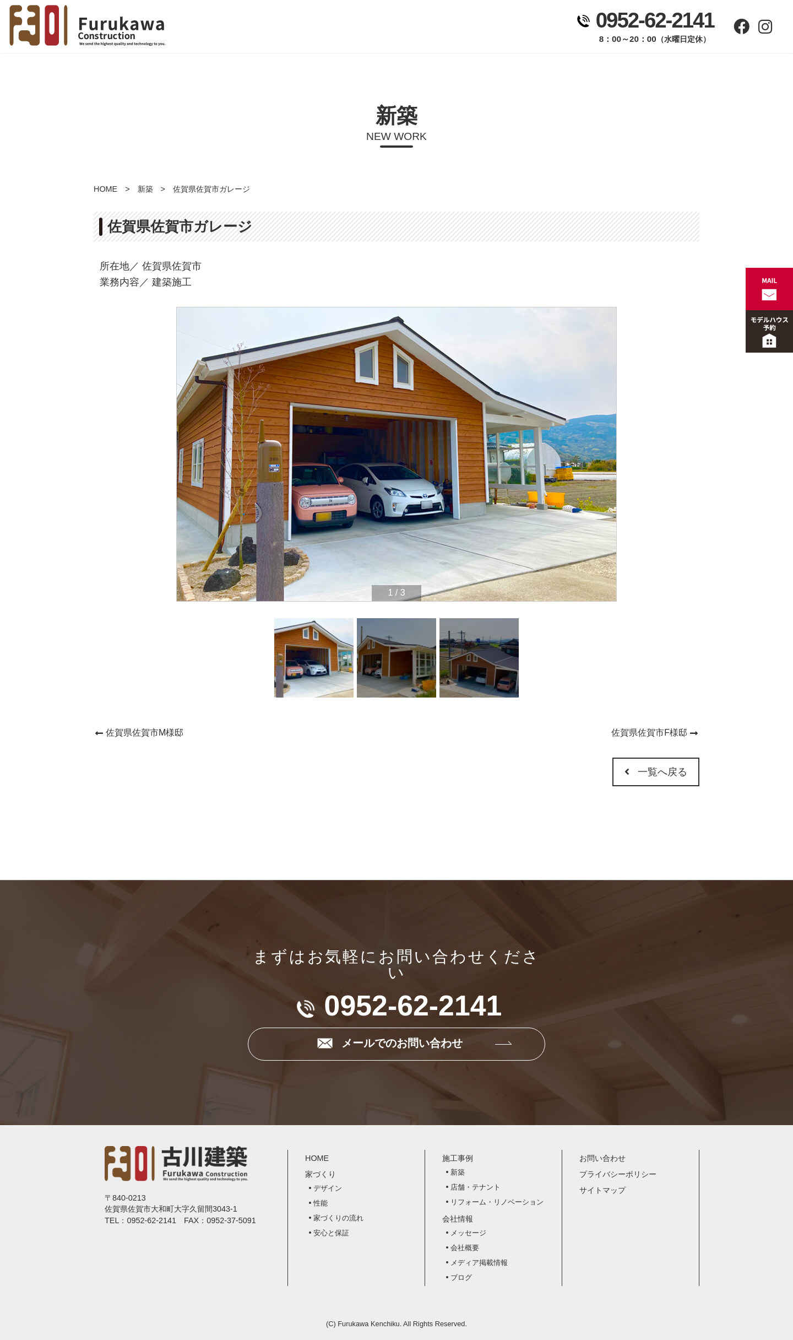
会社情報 (451, 28)
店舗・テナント (475, 1187)
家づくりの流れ (338, 1218)
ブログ (461, 1277)
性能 (320, 1203)
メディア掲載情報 (479, 1262)
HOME (105, 189)
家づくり (308, 28)
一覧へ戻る (655, 771)
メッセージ (468, 1233)
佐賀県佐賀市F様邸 (649, 732)
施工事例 (379, 28)
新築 (145, 189)
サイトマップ (602, 1190)
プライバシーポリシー (617, 1174)
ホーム (237, 28)
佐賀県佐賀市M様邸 (144, 732)
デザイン (327, 1188)
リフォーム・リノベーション (497, 1202)
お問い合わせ (522, 28)
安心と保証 (331, 1233)
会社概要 (464, 1248)
